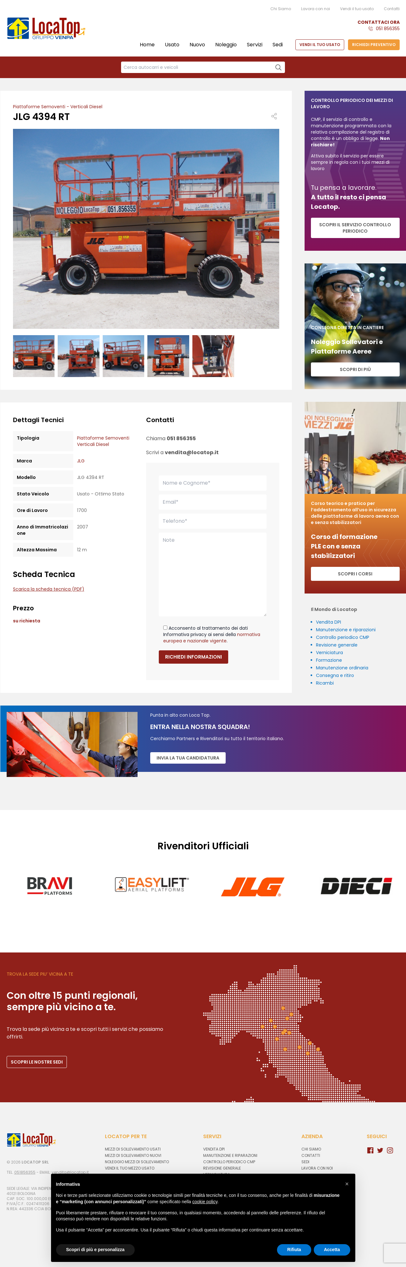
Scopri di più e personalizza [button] (95, 1249)
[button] (347, 1184)
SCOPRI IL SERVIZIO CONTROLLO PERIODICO (355, 228)
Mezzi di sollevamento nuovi (133, 1155)
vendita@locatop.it (192, 452)
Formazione (329, 660)
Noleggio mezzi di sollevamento (137, 1161)
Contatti (392, 8)
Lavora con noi (315, 8)
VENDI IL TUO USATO (320, 44)
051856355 (24, 1172)
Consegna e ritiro (335, 675)
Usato (172, 44)
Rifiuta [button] (294, 1249)
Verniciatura (329, 652)
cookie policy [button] (204, 1201)
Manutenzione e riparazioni (346, 630)
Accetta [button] (332, 1249)
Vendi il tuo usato (357, 8)
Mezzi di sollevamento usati (133, 1149)
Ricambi (325, 683)
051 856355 (388, 28)
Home (147, 44)
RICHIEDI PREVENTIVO (374, 44)
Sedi (278, 44)
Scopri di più (355, 369)
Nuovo (197, 44)
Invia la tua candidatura (188, 758)
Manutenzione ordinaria (342, 668)
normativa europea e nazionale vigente (211, 637)
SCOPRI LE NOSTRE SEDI (37, 1062)
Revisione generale (337, 645)
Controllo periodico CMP (342, 637)
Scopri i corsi (355, 574)
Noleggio (226, 44)
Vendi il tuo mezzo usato (129, 1168)
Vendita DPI (328, 622)
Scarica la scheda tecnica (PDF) (48, 589)
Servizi (254, 44)
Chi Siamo (280, 8)
